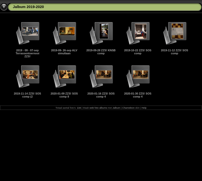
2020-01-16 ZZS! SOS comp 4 (101, 95)
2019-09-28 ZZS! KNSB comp (101, 52)
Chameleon (128, 107)
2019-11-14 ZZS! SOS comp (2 (27, 95)
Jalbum (116, 107)
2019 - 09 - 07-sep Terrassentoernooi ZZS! (27, 53)
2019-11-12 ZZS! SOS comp (174, 52)
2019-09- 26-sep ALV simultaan (64, 52)
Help (144, 107)
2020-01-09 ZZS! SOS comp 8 (64, 95)
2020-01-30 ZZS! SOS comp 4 (137, 95)
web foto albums (98, 107)
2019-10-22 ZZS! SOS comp (137, 52)
